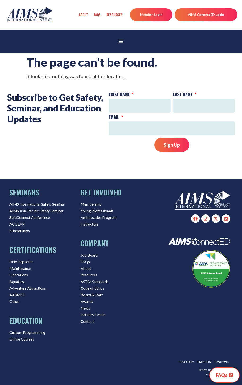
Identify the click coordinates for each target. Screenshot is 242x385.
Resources (114, 14)
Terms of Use (221, 361)
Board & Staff (92, 294)
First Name (120, 94)
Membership (91, 204)
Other (14, 301)
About (83, 14)
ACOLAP (17, 224)
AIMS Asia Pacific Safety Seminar (36, 210)
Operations (18, 275)
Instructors (90, 224)
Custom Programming (27, 332)
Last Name (183, 94)
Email (114, 117)
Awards (87, 301)
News (85, 308)
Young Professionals (97, 210)
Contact (87, 321)
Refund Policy (186, 361)
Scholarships (19, 230)
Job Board (89, 255)
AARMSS (17, 294)
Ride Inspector (21, 261)
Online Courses (21, 339)
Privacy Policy (204, 361)
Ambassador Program (99, 217)
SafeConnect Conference (29, 217)
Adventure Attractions (27, 288)
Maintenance (20, 268)
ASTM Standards (94, 281)
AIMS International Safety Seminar (37, 204)
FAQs (97, 14)
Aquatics (16, 281)
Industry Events (93, 314)
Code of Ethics (92, 288)
